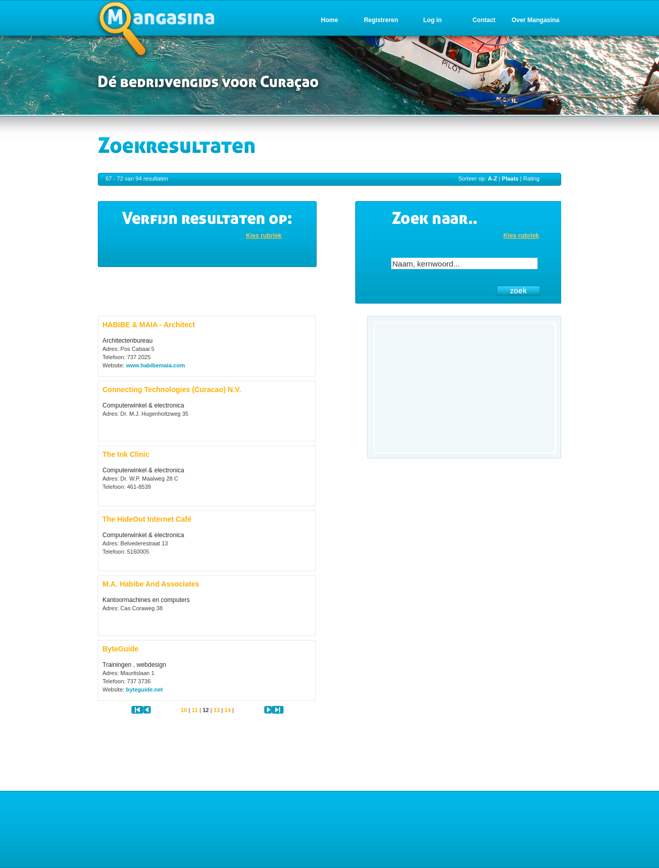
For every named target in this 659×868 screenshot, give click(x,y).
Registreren (381, 20)
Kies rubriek (264, 235)
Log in (432, 20)
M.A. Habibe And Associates (150, 584)
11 (195, 710)
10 (184, 710)
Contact (484, 20)
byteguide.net (144, 689)
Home (329, 20)
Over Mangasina (536, 20)
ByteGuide (120, 649)
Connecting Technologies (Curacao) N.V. (171, 389)
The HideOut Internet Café (147, 519)
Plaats (510, 178)
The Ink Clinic (125, 454)
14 (227, 710)
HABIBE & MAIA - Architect (148, 325)
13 (217, 710)
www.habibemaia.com (155, 365)
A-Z (492, 178)
